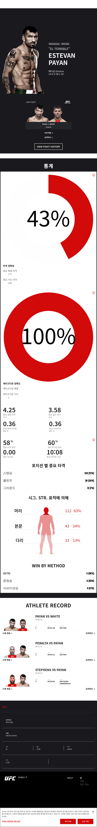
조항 (82, 781)
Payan (40, 617)
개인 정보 (84, 784)
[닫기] (93, 812)
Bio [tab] (4, 706)
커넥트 (52, 9)
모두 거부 (85, 821)
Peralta (41, 643)
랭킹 (17, 9)
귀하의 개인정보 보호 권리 (11, 821)
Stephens (43, 670)
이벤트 (7, 9)
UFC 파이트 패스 (67, 9)
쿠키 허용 (68, 821)
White (55, 617)
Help (70, 777)
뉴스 (37, 9)
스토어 (82, 9)
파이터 (27, 9)
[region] (48, 817)
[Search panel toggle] (88, 9)
